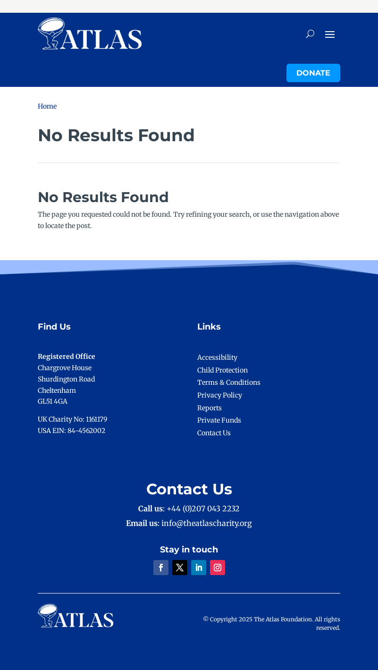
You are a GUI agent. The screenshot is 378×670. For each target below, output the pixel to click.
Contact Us (214, 433)
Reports (209, 408)
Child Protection (222, 370)
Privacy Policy (219, 395)
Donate (313, 72)
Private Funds (219, 420)
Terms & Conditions (228, 382)
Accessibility (217, 357)
